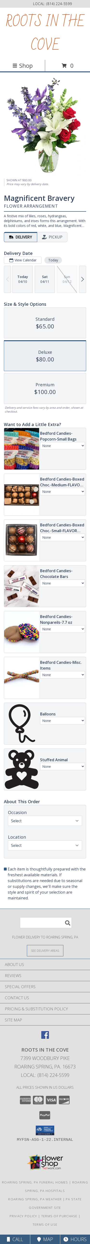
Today (53, 260)
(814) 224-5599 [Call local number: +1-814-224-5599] (59, 3)
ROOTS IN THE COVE (45, 33)
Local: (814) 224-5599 (45, 1075)
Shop (22, 65)
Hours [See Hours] (75, 1239)
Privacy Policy (23, 1216)
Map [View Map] (45, 1239)
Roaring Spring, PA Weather (35, 1199)
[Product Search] (46, 922)
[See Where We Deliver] (45, 950)
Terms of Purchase (59, 1216)
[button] (45, 1130)
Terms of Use (45, 1224)
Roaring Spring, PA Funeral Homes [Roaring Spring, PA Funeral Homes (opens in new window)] (35, 1182)
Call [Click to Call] (15, 1239)
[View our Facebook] (45, 1037)
